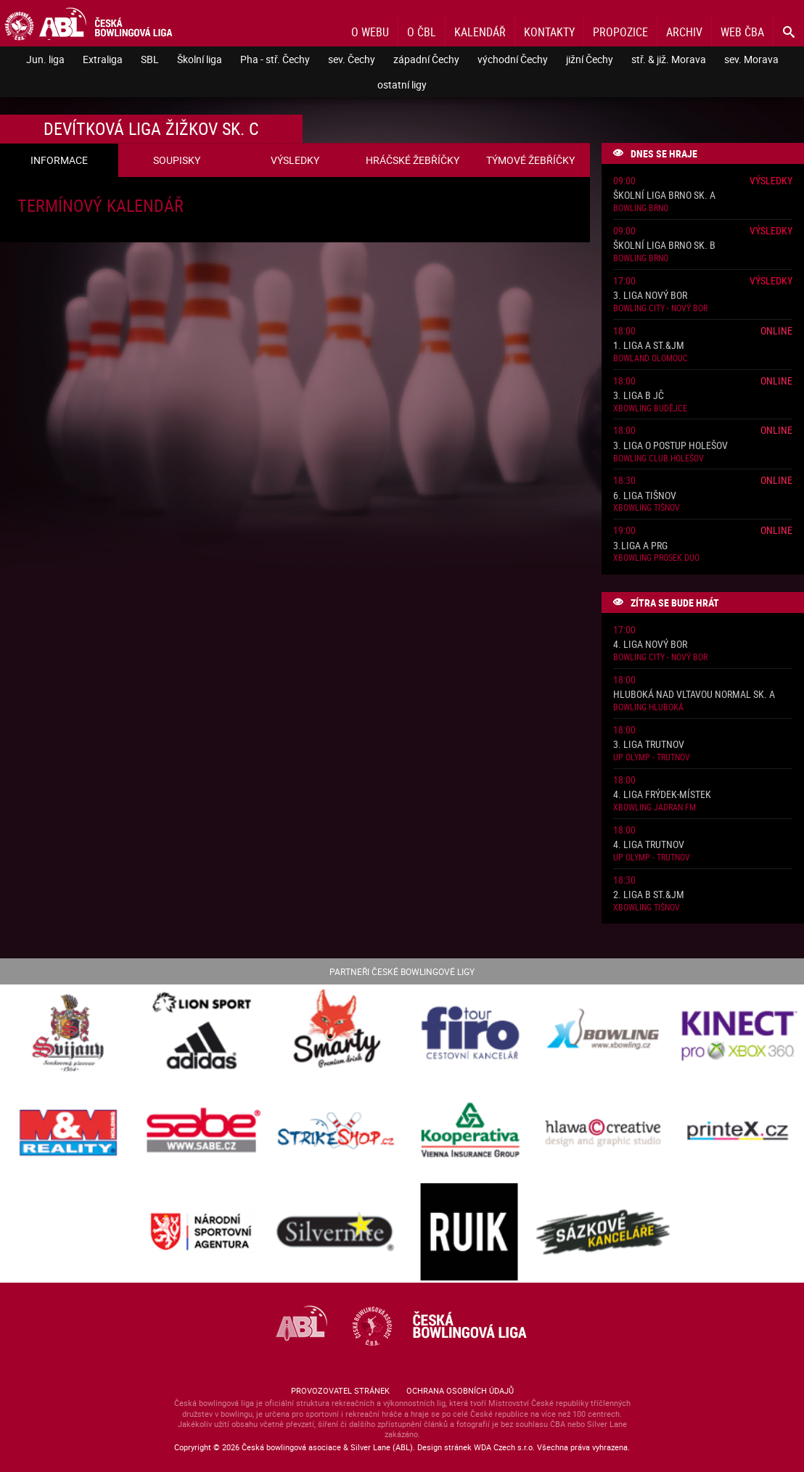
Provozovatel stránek (340, 1390)
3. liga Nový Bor (650, 295)
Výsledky (771, 180)
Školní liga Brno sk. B (664, 245)
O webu (370, 32)
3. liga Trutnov (648, 745)
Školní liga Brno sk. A (664, 195)
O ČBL (421, 32)
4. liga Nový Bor (650, 644)
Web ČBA (742, 32)
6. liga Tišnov (644, 496)
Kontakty (549, 32)
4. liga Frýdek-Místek (662, 795)
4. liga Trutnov (648, 845)
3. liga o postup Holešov (670, 446)
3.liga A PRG (640, 546)
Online (776, 330)
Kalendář (480, 32)
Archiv (684, 32)
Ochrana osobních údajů (460, 1390)
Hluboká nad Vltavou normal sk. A (694, 694)
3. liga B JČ (638, 396)
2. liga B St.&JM (648, 895)
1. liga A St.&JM (648, 346)
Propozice (620, 32)
